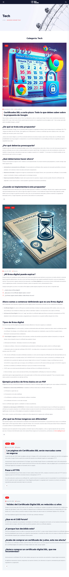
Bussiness (7, 207)
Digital (7, 443)
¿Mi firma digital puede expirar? (20, 274)
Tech (6, 45)
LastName (19, 109)
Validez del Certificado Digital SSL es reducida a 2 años (34, 504)
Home (3, 20)
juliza (16, 271)
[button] (66, 2)
